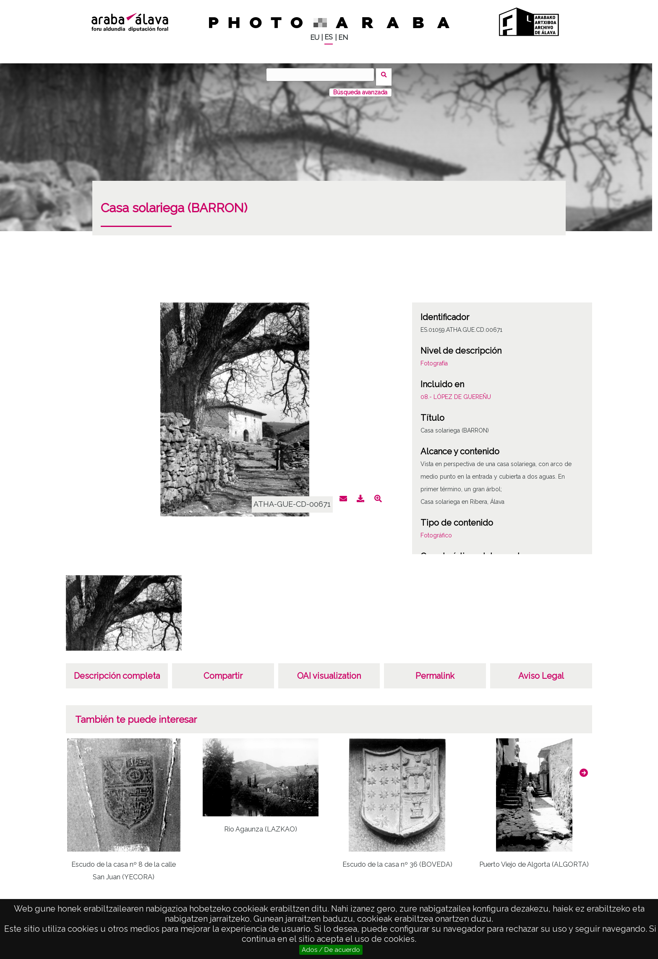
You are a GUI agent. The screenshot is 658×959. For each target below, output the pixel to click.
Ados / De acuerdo (331, 950)
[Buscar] (322, 74)
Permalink (434, 671)
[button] (584, 768)
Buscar (386, 74)
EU (314, 38)
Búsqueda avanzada (360, 87)
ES (328, 37)
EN (343, 38)
